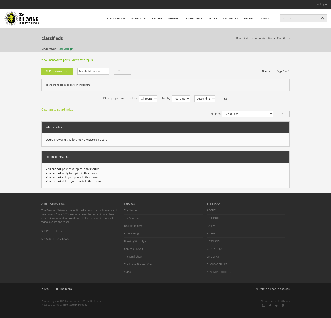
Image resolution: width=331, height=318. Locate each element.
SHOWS (173, 18)
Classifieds (52, 38)
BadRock (63, 49)
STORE (212, 18)
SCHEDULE (138, 18)
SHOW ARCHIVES (217, 264)
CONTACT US (214, 249)
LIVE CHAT (213, 256)
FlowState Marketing (75, 304)
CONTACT (266, 18)
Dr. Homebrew (133, 226)
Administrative (264, 38)
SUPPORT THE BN (51, 231)
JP (71, 49)
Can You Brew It (133, 249)
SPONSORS (230, 18)
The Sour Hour (133, 218)
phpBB (59, 301)
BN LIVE (157, 18)
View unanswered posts (55, 60)
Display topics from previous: (130, 98)
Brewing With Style (135, 241)
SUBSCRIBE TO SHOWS (55, 239)
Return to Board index (57, 109)
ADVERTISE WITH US (219, 272)
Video (127, 272)
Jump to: (215, 114)
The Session (131, 210)
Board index (243, 38)
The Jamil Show (133, 256)
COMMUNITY (193, 18)
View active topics (82, 60)
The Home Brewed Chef (138, 264)
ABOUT (248, 18)
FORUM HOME (115, 18)
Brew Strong (131, 233)
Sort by (176, 98)
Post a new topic (57, 71)
